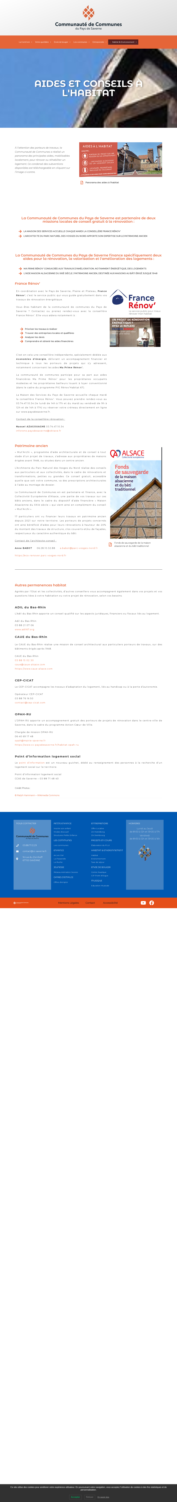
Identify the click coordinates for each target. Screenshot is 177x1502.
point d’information (32, 763)
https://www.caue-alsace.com (34, 669)
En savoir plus (103, 1497)
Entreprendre (99, 823)
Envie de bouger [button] (62, 42)
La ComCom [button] (26, 42)
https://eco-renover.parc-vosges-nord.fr (40, 555)
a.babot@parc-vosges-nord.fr (79, 548)
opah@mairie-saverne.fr (30, 740)
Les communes (81, 42)
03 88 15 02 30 (24, 660)
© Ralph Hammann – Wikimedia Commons (37, 795)
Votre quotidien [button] (43, 42)
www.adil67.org (24, 629)
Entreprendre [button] (100, 42)
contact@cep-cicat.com (30, 702)
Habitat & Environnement (124, 42)
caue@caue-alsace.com (30, 664)
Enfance (59, 850)
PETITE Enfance (62, 823)
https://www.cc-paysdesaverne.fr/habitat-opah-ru (47, 745)
